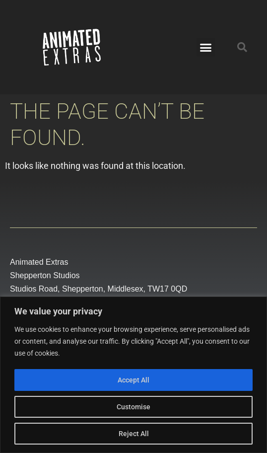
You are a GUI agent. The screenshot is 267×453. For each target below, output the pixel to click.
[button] (206, 47)
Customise (133, 407)
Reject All (134, 434)
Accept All (133, 380)
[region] (133, 375)
